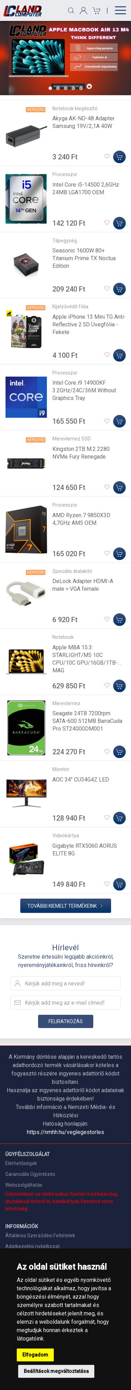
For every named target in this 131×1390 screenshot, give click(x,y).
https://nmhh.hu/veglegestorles (65, 1132)
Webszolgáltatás (23, 1185)
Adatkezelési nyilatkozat (32, 1246)
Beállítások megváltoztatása (56, 1371)
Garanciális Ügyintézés (30, 1174)
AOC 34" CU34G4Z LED (80, 779)
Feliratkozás (66, 1021)
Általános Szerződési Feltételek (40, 1235)
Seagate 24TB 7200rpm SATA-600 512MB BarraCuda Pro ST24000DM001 (87, 721)
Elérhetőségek (21, 1163)
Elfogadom (35, 1355)
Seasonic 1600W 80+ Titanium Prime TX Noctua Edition (84, 258)
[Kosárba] (119, 157)
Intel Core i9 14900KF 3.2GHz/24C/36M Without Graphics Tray (84, 390)
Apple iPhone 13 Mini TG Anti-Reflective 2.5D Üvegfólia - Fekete (89, 324)
